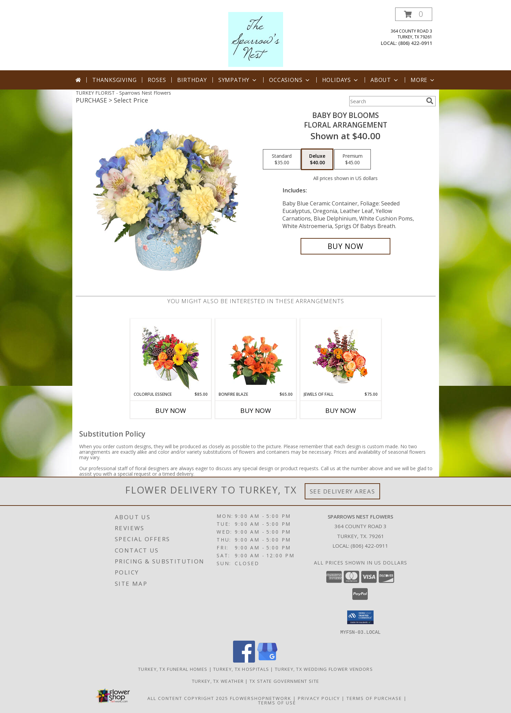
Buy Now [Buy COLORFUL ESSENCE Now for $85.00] (170, 410)
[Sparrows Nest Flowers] (256, 39)
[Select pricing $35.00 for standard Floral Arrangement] (281, 159)
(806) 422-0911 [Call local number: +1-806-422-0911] (415, 43)
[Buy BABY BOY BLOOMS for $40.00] (346, 246)
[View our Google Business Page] (267, 660)
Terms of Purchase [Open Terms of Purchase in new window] (374, 698)
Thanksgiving (114, 80)
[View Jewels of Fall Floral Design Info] (340, 355)
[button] (413, 14)
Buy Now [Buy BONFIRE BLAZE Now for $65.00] (255, 410)
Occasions (290, 80)
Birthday (192, 80)
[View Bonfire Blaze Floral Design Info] (255, 355)
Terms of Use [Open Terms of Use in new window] (277, 702)
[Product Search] (386, 101)
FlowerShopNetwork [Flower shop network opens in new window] (260, 698)
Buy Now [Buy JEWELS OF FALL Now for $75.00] (340, 410)
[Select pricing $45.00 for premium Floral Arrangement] (352, 159)
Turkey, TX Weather (218, 681)
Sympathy (238, 80)
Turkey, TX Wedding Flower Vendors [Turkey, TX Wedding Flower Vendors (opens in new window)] (324, 669)
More (423, 80)
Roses (157, 80)
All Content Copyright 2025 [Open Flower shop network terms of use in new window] (187, 698)
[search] (429, 101)
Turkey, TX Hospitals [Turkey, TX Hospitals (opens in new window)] (241, 669)
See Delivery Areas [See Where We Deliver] (342, 491)
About (384, 80)
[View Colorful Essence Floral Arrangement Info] (170, 355)
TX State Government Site (284, 681)
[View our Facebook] (244, 660)
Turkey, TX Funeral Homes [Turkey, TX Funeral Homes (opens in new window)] (172, 669)
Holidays (340, 80)
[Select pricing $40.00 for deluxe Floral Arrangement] (317, 159)
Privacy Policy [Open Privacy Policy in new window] (319, 698)
